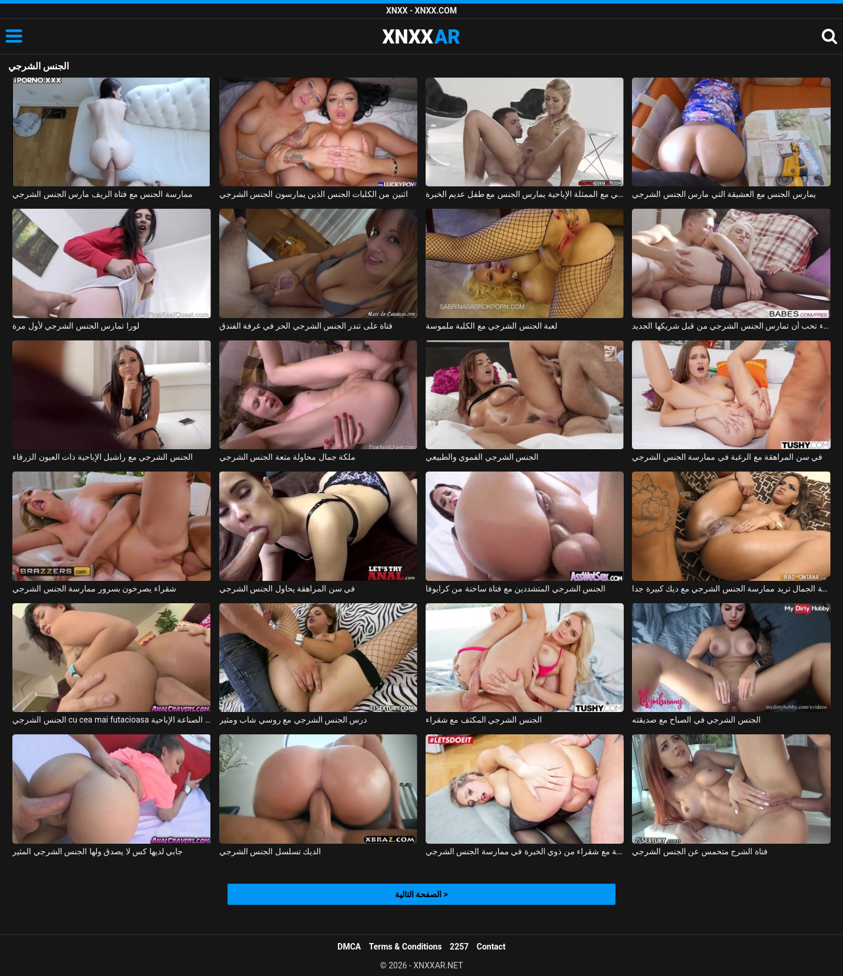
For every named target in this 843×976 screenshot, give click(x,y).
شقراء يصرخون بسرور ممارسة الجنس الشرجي (94, 588)
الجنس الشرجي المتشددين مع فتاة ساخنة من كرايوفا (516, 588)
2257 (459, 946)
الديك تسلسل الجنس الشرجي (270, 851)
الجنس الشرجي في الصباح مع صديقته (696, 719)
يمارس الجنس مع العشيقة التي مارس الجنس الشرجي (723, 194)
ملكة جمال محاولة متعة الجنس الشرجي (287, 457)
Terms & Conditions (405, 946)
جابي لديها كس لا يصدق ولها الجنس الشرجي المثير (97, 851)
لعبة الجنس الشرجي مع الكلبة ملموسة (491, 325)
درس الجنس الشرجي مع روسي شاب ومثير (293, 719)
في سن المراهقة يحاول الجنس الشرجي (287, 588)
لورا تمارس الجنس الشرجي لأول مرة (75, 325)
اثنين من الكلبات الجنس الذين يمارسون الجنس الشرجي (313, 194)
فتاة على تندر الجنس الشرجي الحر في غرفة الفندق (306, 325)
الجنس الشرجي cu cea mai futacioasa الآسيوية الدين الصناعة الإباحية (111, 719)
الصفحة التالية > (421, 894)
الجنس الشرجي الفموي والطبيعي (482, 457)
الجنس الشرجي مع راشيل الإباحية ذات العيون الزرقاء (102, 457)
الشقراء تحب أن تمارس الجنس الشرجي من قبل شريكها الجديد (731, 325)
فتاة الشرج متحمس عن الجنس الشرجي (699, 851)
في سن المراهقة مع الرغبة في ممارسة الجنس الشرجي (727, 457)
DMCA (349, 946)
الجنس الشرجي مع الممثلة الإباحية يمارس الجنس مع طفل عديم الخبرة (525, 194)
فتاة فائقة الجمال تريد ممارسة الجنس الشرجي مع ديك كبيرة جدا (731, 588)
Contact (491, 946)
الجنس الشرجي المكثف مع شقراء (484, 719)
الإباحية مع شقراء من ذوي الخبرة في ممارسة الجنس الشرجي (525, 851)
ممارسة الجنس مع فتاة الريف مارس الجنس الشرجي (102, 194)
